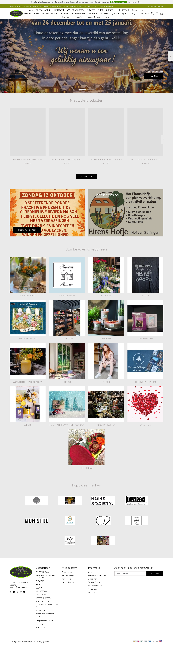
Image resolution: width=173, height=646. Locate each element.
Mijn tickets (66, 579)
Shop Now (153, 75)
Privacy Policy (94, 582)
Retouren (92, 592)
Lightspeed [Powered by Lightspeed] (45, 642)
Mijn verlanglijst (68, 582)
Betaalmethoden (95, 585)
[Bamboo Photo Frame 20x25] (145, 132)
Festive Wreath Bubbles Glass (27, 159)
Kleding (106, 381)
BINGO (100, 10)
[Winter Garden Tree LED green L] (67, 132)
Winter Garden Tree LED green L (67, 159)
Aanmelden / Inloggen (155, 6)
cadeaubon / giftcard (109, 13)
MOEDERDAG (123, 10)
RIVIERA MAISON (67, 295)
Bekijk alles (86, 176)
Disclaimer (92, 579)
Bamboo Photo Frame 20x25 (145, 159)
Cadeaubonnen (94, 17)
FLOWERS (91, 10)
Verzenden (92, 589)
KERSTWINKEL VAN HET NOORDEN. (69, 10)
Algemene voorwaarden (98, 575)
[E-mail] (130, 573)
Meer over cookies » (135, 2)
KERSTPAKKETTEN (31, 13)
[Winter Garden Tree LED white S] (106, 132)
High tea (67, 381)
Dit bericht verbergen (118, 2)
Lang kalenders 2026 (139, 13)
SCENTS (27, 424)
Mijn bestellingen (68, 575)
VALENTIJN (93, 13)
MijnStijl (125, 13)
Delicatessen (67, 338)
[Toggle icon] (152, 13)
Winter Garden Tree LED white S (106, 159)
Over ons (92, 572)
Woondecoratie (27, 295)
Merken (107, 17)
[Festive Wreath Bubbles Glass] (28, 132)
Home (30, 10)
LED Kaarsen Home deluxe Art (73, 13)
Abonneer (155, 573)
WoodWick (106, 338)
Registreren (67, 572)
